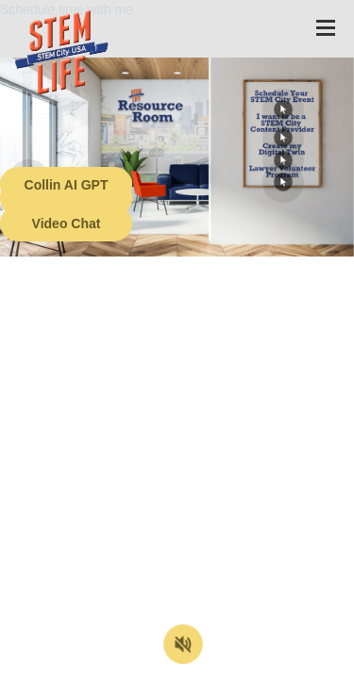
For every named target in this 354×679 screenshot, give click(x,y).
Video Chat (66, 223)
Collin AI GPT (67, 184)
